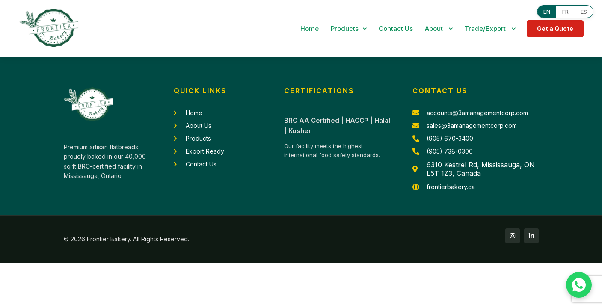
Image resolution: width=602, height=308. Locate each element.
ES (584, 11)
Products (349, 29)
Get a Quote (555, 28)
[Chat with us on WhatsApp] (579, 285)
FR (565, 11)
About (439, 29)
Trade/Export (490, 29)
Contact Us (396, 28)
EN (546, 11)
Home (309, 28)
